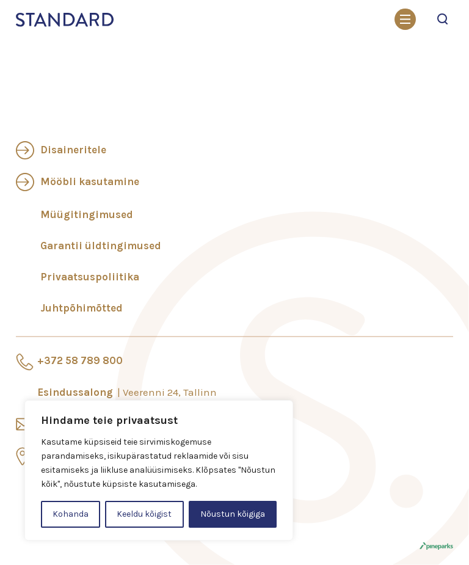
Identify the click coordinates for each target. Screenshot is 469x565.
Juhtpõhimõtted (81, 308)
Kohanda (71, 514)
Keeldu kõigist (144, 514)
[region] (158, 470)
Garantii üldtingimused (100, 245)
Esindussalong (127, 392)
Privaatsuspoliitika (89, 277)
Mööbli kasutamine (89, 181)
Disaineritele (73, 150)
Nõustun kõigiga (232, 514)
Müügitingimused (86, 214)
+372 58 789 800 (80, 360)
